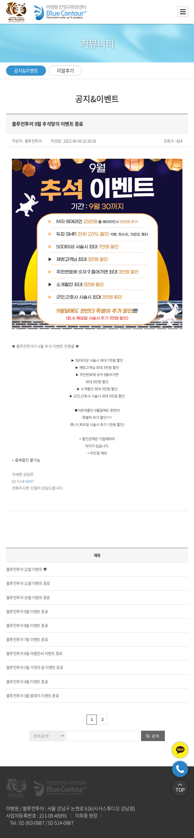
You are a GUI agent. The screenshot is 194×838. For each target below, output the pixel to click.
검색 (155, 736)
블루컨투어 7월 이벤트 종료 (27, 639)
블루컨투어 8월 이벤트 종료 (27, 625)
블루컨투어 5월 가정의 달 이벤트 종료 (34, 667)
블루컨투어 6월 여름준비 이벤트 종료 (34, 653)
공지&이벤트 (26, 70)
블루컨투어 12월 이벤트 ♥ (26, 569)
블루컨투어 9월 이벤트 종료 (27, 611)
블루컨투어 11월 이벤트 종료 (28, 583)
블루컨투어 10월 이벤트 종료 (28, 597)
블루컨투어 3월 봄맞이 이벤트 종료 (32, 695)
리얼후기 (65, 70)
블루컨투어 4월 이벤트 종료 (27, 681)
